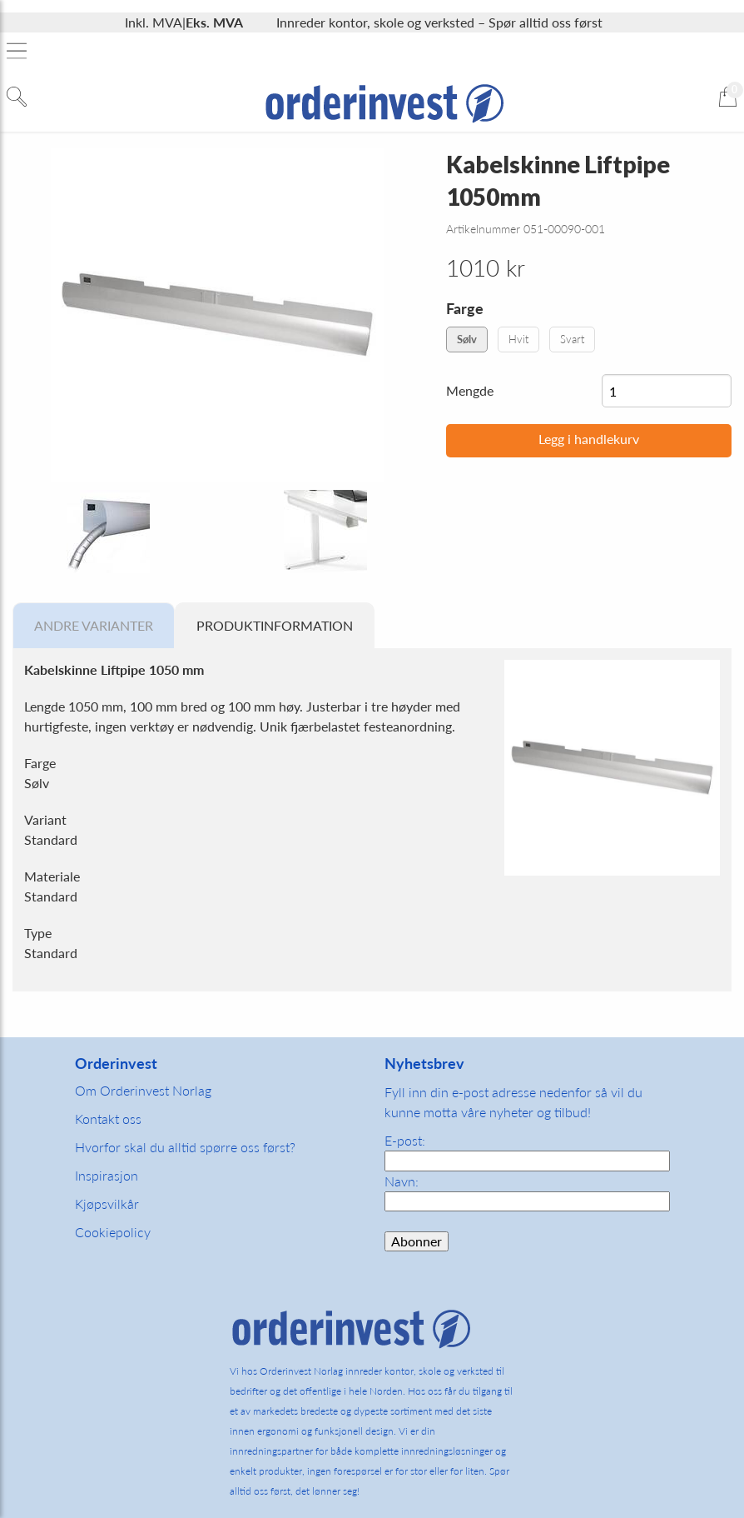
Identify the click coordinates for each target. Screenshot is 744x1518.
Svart (572, 339)
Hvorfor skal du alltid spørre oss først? (185, 1147)
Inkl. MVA (153, 22)
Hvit (518, 339)
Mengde (470, 390)
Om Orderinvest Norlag (143, 1090)
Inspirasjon (106, 1175)
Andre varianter (93, 625)
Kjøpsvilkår (107, 1203)
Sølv (467, 339)
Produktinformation (274, 625)
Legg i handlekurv (588, 439)
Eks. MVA (214, 22)
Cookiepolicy (113, 1232)
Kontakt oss (108, 1118)
